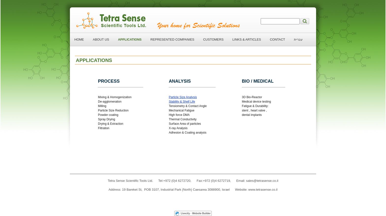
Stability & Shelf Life (182, 101)
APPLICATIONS (130, 39)
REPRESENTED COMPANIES (172, 39)
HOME (79, 39)
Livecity (185, 213)
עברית (298, 39)
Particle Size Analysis (183, 97)
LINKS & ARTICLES (246, 39)
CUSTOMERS (213, 39)
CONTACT (277, 39)
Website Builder (201, 213)
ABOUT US (101, 39)
